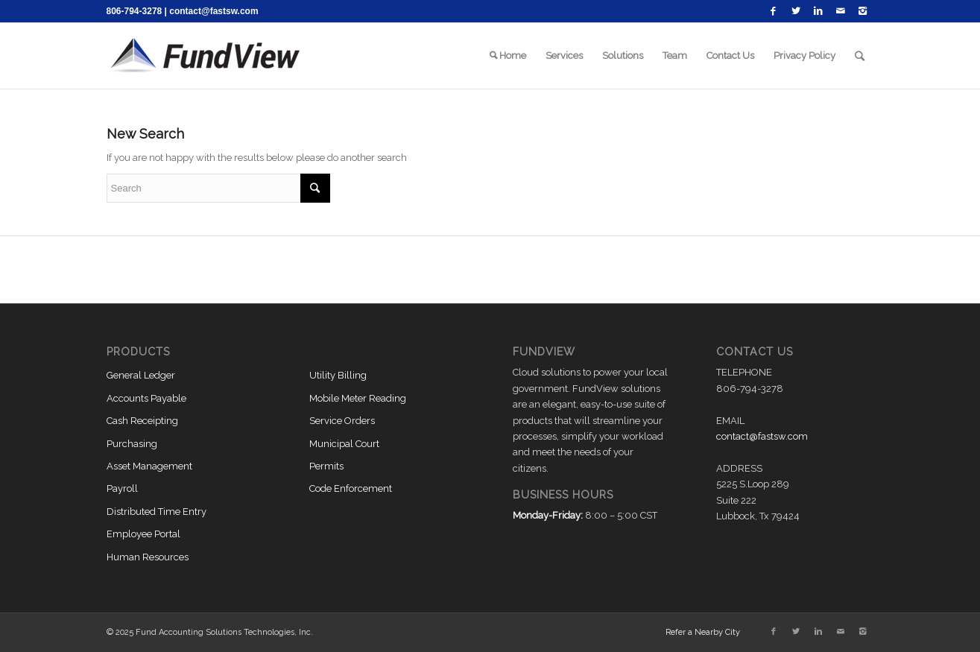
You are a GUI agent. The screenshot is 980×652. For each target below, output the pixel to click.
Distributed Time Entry (156, 511)
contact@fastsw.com (213, 11)
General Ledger (141, 375)
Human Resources (148, 557)
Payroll (122, 488)
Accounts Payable (146, 398)
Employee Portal (143, 533)
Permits (326, 466)
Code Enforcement (350, 488)
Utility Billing (338, 375)
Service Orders (342, 420)
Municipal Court (344, 443)
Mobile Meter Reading (357, 398)
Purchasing (132, 443)
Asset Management (149, 466)
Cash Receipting (142, 420)
